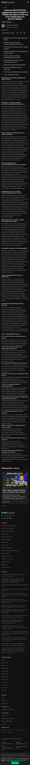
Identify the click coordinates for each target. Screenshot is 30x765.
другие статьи (6, 487)
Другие (10, 732)
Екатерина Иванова (12, 25)
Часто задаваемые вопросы (11, 74)
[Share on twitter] (2, 518)
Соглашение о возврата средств (22, 747)
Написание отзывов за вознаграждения (14, 64)
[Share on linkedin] (5, 518)
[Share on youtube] (10, 518)
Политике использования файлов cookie (7, 748)
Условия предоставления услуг (7, 742)
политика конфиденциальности (21, 742)
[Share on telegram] (7, 518)
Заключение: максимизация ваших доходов (16, 72)
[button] (7, 22)
